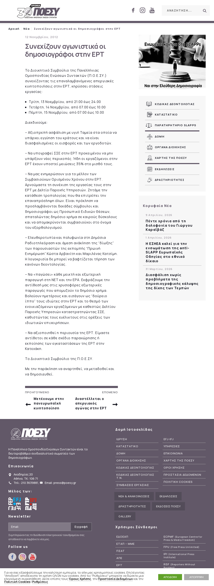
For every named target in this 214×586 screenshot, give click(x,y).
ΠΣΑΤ (120, 553)
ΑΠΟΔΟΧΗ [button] (170, 577)
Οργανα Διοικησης (170, 147)
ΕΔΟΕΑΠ (122, 539)
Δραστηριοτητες (169, 180)
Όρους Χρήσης (80, 579)
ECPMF (183, 541)
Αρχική (13, 29)
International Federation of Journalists (31, 506)
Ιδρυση (121, 441)
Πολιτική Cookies (17, 582)
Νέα (26, 29)
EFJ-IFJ (169, 441)
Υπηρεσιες (172, 448)
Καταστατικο (166, 114)
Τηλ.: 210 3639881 (26, 485)
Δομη (159, 136)
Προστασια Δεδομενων (182, 477)
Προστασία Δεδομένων (115, 579)
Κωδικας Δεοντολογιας (175, 104)
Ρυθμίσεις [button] (40, 582)
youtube (152, 10)
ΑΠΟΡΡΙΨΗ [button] (196, 577)
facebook (133, 10)
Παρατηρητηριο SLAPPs (175, 125)
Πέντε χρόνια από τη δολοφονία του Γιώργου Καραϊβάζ (169, 225)
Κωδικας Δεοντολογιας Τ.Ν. (135, 478)
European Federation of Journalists (14, 506)
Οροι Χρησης (174, 470)
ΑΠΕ (119, 560)
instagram (142, 10)
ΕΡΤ (119, 567)
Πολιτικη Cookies (178, 484)
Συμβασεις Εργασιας (132, 487)
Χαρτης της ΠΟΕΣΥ (171, 158)
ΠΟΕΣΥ (39, 11)
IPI (179, 558)
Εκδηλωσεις (165, 169)
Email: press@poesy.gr (60, 485)
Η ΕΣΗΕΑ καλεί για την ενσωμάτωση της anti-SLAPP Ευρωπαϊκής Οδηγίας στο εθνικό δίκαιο (167, 252)
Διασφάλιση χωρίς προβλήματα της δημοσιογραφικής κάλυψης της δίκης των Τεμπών (172, 281)
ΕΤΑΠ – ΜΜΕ (125, 546)
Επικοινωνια (173, 455)
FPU (181, 549)
